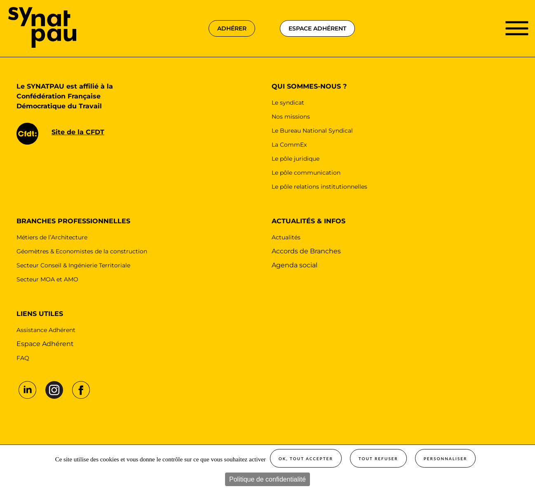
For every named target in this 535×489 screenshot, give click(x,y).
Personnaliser (445, 458)
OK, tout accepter (306, 458)
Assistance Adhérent (45, 330)
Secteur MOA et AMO (47, 279)
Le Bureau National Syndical (312, 130)
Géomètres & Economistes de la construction (81, 251)
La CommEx (289, 144)
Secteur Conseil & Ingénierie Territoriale (73, 265)
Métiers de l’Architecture (51, 237)
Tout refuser (378, 458)
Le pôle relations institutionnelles (319, 186)
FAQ (22, 358)
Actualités (286, 237)
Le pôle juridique (295, 158)
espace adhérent (317, 28)
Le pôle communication (306, 172)
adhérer (231, 28)
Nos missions (291, 116)
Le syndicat (288, 102)
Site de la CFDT (78, 132)
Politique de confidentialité (267, 479)
